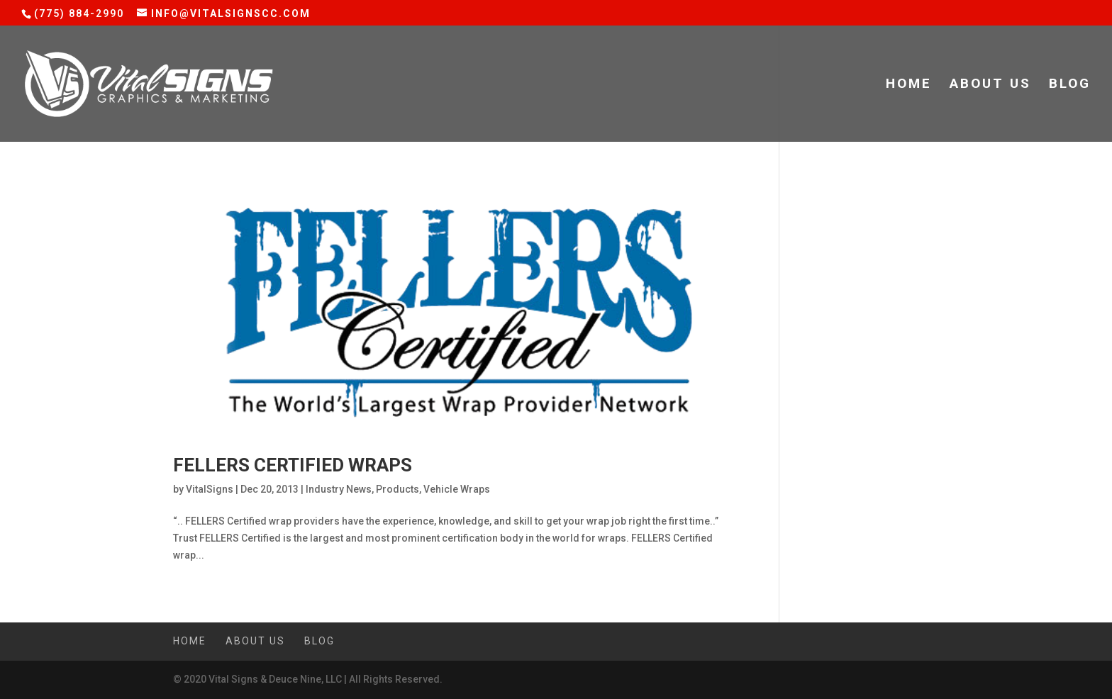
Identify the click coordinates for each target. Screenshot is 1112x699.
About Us (990, 85)
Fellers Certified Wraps (292, 465)
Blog (1070, 85)
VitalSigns (209, 489)
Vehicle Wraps (456, 489)
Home (909, 85)
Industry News (339, 489)
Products (397, 489)
